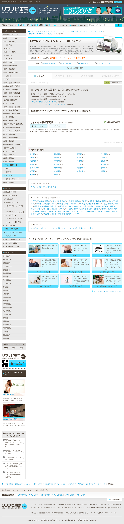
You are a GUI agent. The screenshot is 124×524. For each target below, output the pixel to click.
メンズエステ (8, 199)
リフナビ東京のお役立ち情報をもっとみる (107, 291)
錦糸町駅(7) (7, 325)
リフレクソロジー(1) (38, 187)
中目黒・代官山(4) (10, 66)
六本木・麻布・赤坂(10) (12, 86)
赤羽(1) (104, 209)
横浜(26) (69, 214)
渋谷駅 (32, 154)
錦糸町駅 (57, 171)
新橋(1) (60, 204)
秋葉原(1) (37, 206)
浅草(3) (110, 204)
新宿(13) (48, 201)
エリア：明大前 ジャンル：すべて (44, 102)
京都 (33, 25)
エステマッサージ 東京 (69, 228)
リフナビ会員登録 (57, 513)
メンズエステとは (36, 507)
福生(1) (114, 211)
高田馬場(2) (46, 204)
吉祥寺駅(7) (7, 328)
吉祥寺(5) (66, 211)
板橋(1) (110, 209)
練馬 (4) (7, 168)
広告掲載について (44, 513)
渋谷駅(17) (6, 256)
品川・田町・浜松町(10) (11, 72)
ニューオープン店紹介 (64, 504)
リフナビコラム (102, 504)
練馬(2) (39, 214)
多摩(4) (36, 211)
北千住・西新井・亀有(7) (12, 127)
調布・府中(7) (8, 155)
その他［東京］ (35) (11, 179)
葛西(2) (82, 204)
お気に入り (82, 25)
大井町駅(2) (7, 311)
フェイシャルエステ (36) (13, 219)
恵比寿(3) (40, 201)
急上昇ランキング (49, 507)
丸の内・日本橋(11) (10, 100)
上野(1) (104, 204)
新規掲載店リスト (49, 504)
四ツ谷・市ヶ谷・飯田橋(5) (13, 124)
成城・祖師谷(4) (94, 209)
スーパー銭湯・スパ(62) (12, 246)
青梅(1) (33, 214)
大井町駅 (57, 168)
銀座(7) (54, 204)
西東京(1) (107, 211)
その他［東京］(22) (58, 214)
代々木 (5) (8, 59)
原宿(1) (104, 201)
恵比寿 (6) (8, 48)
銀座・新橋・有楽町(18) (12, 93)
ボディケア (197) (10, 236)
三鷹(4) (73, 211)
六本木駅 (57, 161)
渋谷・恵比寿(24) (9, 41)
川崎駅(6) (6, 338)
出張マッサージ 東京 (86, 228)
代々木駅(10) (7, 266)
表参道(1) (112, 201)
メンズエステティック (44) (14, 212)
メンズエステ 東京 (37, 228)
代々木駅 (104, 154)
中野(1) (91, 206)
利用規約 (100, 513)
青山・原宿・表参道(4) (11, 83)
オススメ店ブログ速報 (81, 504)
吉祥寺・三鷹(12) (9, 148)
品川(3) (92, 201)
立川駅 (103, 171)
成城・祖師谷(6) (9, 134)
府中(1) (100, 211)
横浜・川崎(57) (9, 182)
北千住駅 (80, 168)
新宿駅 (79, 154)
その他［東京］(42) (10, 165)
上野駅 (79, 164)
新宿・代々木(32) (9, 52)
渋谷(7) (33, 201)
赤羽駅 (103, 168)
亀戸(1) (51, 211)
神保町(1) (62, 206)
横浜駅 (32, 175)
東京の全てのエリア (10, 35)
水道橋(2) (45, 206)
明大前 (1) (8, 175)
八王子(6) (80, 211)
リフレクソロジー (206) (13, 232)
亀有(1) (76, 209)
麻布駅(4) (6, 287)
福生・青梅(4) (8, 162)
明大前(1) (47, 214)
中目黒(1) (71, 201)
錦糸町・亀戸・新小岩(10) (12, 144)
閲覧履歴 (73, 25)
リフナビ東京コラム (61, 25)
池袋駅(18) (6, 270)
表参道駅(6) (7, 280)
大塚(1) (69, 206)
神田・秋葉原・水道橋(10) (12, 107)
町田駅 (32, 171)
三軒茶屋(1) (84, 209)
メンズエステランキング (65, 507)
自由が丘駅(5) (7, 307)
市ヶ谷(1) (47, 209)
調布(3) (93, 211)
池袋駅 (32, 157)
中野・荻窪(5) (8, 117)
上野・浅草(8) (8, 103)
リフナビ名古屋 (57, 495)
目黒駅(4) (6, 277)
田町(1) (98, 201)
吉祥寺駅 (80, 171)
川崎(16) (76, 214)
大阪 (20, 25)
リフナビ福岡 (80, 495)
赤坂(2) (38, 204)
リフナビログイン (71, 513)
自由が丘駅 (34, 168)
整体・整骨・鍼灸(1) (10, 243)
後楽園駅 (104, 164)
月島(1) (66, 204)
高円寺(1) (105, 206)
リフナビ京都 (45, 495)
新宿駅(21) (6, 263)
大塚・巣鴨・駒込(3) (10, 110)
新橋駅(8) (6, 294)
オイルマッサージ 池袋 (52, 228)
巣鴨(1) (76, 206)
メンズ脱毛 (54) (10, 215)
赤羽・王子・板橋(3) (10, 138)
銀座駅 (103, 161)
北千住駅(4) (7, 314)
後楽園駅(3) (7, 304)
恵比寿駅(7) (7, 259)
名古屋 (40, 25)
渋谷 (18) (8, 45)
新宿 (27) (8, 55)
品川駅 (103, 157)
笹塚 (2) (7, 172)
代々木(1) (55, 201)
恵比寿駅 (57, 154)
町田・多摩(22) (9, 141)
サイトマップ (91, 513)
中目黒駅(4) (7, 273)
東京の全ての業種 (9, 192)
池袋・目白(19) (9, 62)
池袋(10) (63, 201)
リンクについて (80, 507)
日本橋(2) (97, 204)
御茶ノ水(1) (54, 206)
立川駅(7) (6, 332)
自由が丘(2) (84, 206)
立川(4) (87, 211)
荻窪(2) (98, 206)
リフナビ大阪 (22, 495)
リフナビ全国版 (8, 495)
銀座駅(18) (6, 290)
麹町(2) (61, 209)
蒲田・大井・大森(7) (10, 120)
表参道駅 (33, 161)
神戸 (26, 25)
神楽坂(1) (55, 209)
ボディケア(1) (51, 187)
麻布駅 (79, 161)
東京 (47, 25)
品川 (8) (7, 76)
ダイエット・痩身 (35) (12, 222)
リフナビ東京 (69, 495)
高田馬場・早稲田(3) (10, 90)
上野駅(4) (6, 301)
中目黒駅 (57, 157)
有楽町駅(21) (7, 297)
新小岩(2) (58, 211)
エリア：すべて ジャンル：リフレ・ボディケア (48, 104)
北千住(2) (69, 209)
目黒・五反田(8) (9, 69)
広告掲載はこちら (102, 507)
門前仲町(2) (75, 204)
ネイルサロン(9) (9, 225)
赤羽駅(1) (6, 318)
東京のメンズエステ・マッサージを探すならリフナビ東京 (63, 520)
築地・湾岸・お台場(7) (11, 96)
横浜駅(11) (6, 335)
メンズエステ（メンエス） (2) (14, 207)
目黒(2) (77, 201)
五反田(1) (85, 201)
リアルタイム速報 (36, 504)
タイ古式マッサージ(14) (12, 240)
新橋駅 (32, 164)
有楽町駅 (57, 164)
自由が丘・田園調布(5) (11, 113)
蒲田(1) (112, 206)
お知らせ (33, 513)
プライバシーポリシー (112, 513)
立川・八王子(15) (9, 151)
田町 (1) (7, 79)
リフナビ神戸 (33, 495)
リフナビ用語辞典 (115, 504)
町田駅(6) (6, 321)
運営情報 (81, 513)
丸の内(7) (89, 204)
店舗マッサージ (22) (11, 202)
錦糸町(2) (44, 211)
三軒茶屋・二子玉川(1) (11, 131)
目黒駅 (79, 157)
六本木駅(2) (7, 283)
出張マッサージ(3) (10, 38)
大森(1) (39, 209)
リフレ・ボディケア (10, 229)
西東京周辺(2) (8, 158)
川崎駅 (56, 175)
